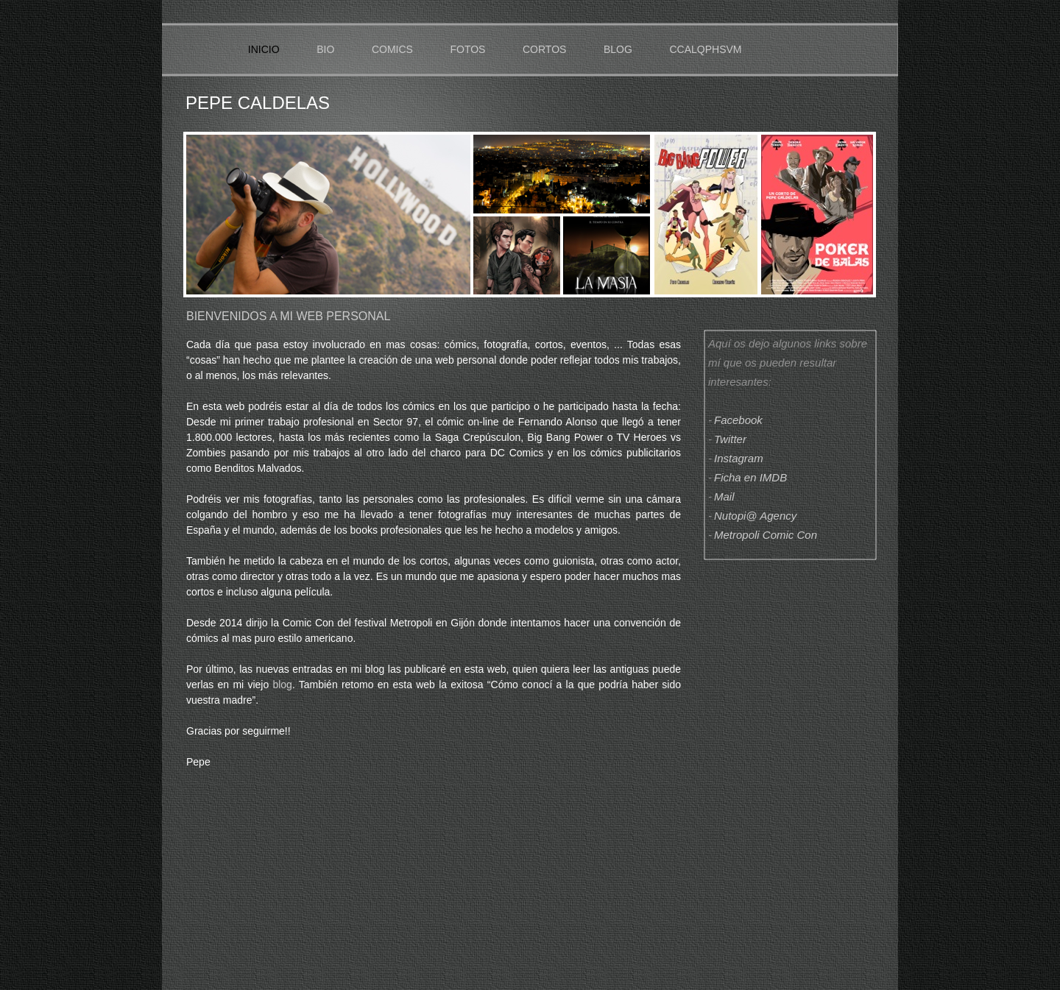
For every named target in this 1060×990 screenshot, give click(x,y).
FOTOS (467, 49)
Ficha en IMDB (750, 477)
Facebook (738, 420)
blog (282, 684)
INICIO (264, 49)
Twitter (730, 439)
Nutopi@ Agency (755, 515)
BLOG (618, 49)
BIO (327, 49)
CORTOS (544, 49)
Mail (724, 496)
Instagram (738, 458)
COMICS (392, 49)
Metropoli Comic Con (765, 534)
